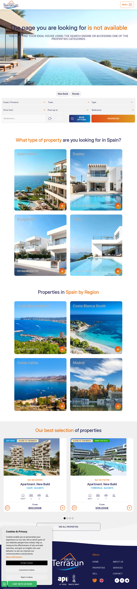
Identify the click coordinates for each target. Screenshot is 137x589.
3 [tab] (70, 518)
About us (118, 561)
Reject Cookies (27, 577)
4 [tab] (72, 518)
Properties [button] (98, 567)
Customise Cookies (26, 569)
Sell (94, 573)
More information (14, 557)
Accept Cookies (27, 562)
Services (118, 567)
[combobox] (24, 102)
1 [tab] (65, 518)
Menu (127, 4)
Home (95, 561)
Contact (118, 573)
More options (78, 118)
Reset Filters (55, 118)
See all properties (68, 527)
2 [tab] (67, 518)
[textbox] (25, 103)
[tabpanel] (35, 475)
